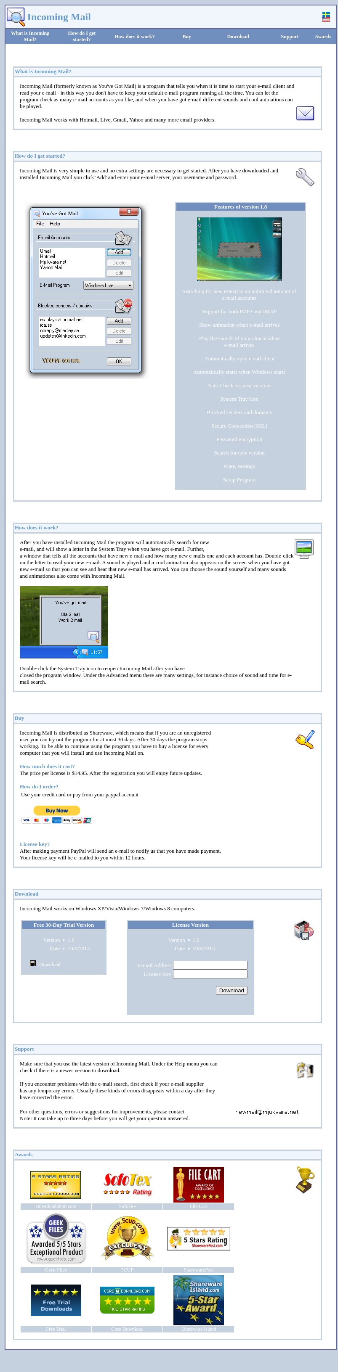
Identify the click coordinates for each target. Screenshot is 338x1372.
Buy (186, 37)
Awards (323, 37)
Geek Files (56, 1270)
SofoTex (127, 1206)
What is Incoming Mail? (30, 36)
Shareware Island (198, 1329)
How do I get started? (82, 36)
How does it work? (134, 37)
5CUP (127, 1270)
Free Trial (56, 1329)
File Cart (199, 1206)
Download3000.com (56, 1206)
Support (290, 37)
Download (238, 37)
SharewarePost (199, 1270)
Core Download (127, 1329)
